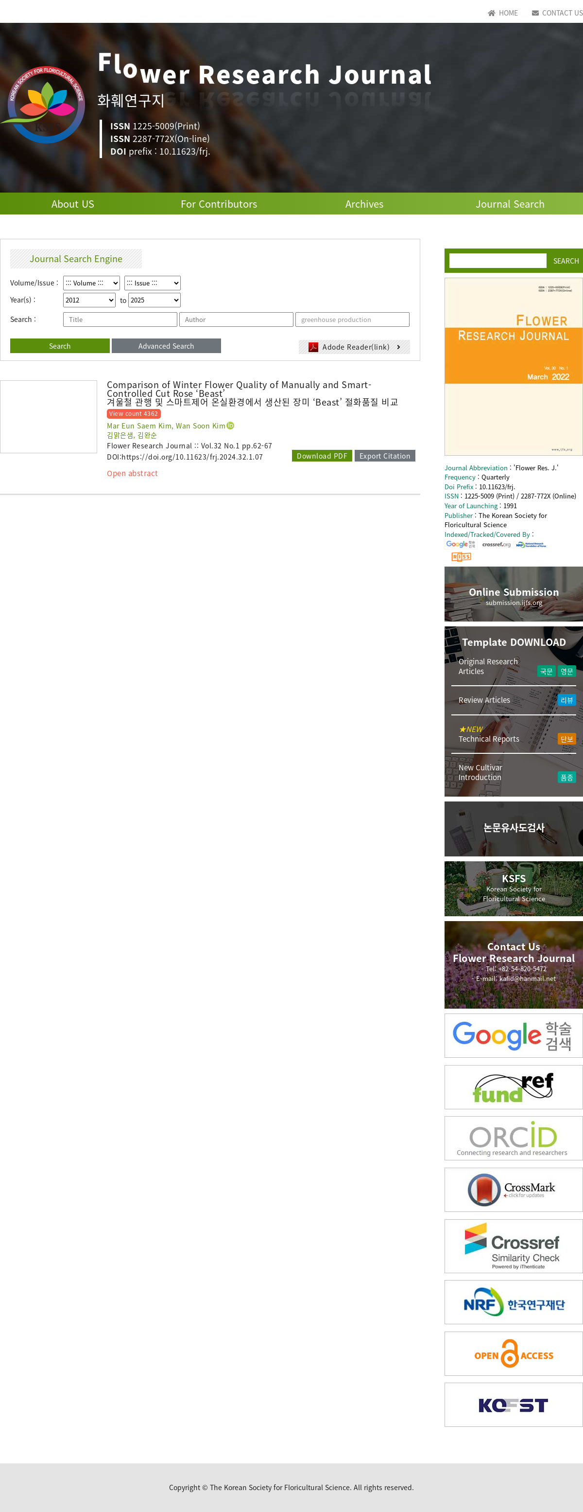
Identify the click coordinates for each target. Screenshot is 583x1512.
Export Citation (385, 456)
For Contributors (219, 203)
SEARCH (566, 260)
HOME (503, 13)
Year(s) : (22, 299)
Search (60, 346)
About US (72, 203)
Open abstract (132, 473)
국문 (546, 671)
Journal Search (510, 203)
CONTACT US (557, 13)
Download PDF (322, 456)
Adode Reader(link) (355, 347)
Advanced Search (166, 346)
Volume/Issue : (34, 282)
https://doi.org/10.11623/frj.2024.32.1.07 (192, 457)
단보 (567, 739)
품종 (567, 777)
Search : (23, 319)
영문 (567, 671)
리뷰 (567, 700)
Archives (364, 203)
